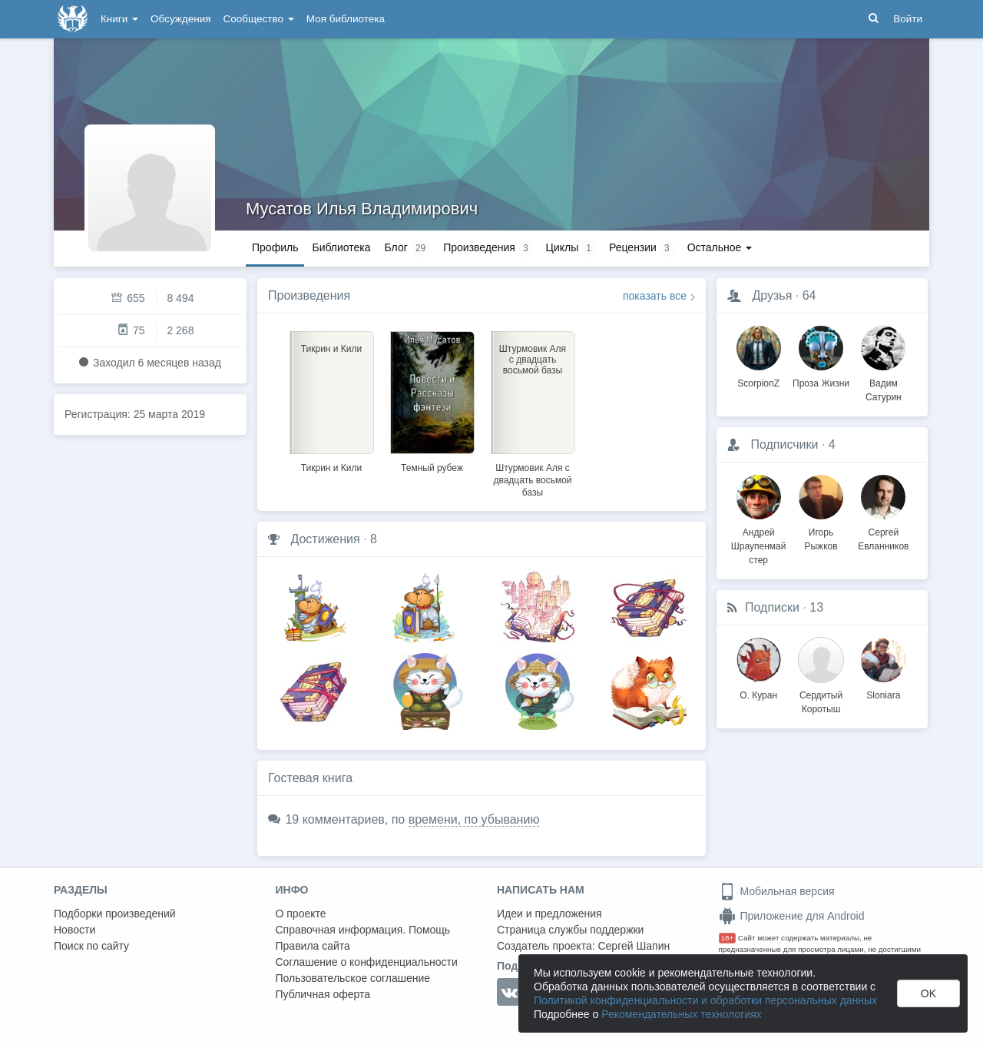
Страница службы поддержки (570, 930)
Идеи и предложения (549, 913)
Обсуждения (180, 19)
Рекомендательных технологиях (681, 1014)
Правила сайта (313, 946)
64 (809, 295)
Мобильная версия (777, 891)
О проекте (301, 913)
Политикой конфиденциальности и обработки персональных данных (705, 1000)
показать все (655, 296)
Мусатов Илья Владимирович (362, 208)
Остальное (720, 247)
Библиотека (341, 247)
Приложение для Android (792, 915)
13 (816, 607)
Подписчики (784, 444)
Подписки (772, 607)
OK (928, 993)
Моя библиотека (345, 19)
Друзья (772, 295)
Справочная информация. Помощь (363, 930)
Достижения (324, 539)
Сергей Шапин (633, 946)
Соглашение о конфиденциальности (367, 962)
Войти (907, 19)
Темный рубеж (432, 468)
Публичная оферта (323, 994)
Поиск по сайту (91, 946)
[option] (331, 399)
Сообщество (258, 19)
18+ (727, 938)
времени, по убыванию (474, 819)
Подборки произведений (115, 913)
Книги (119, 19)
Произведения (309, 295)
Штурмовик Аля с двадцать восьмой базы (532, 480)
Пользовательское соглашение (353, 978)
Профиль (275, 247)
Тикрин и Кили (331, 468)
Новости (74, 930)
